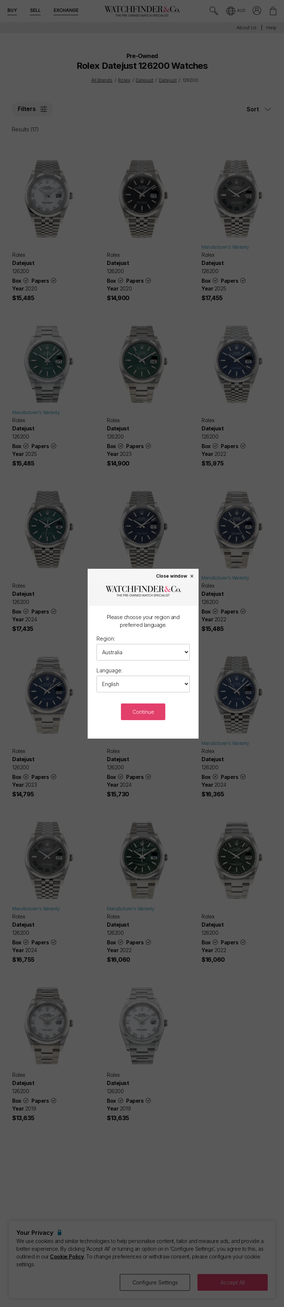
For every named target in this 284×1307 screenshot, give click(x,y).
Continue (143, 712)
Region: (106, 638)
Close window (175, 575)
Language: (109, 670)
